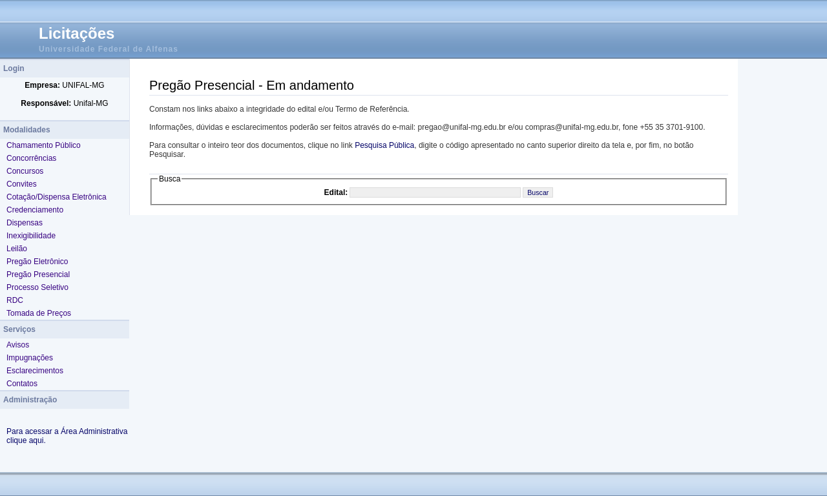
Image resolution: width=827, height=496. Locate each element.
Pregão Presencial (38, 274)
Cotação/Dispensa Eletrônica (56, 197)
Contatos (21, 383)
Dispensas (24, 222)
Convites (21, 184)
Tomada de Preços (38, 313)
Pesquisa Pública (384, 145)
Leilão (16, 248)
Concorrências (31, 158)
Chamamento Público (43, 145)
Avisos (17, 344)
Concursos (24, 171)
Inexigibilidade (31, 235)
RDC (14, 300)
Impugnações (29, 357)
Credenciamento (34, 209)
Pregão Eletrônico (37, 261)
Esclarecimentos (34, 370)
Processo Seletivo (37, 287)
